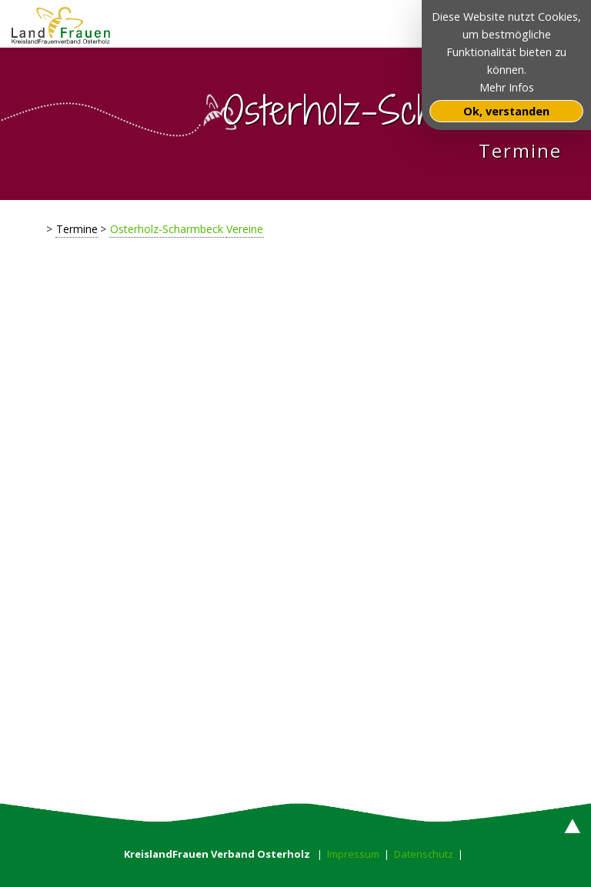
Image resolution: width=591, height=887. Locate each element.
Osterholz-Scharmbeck (166, 229)
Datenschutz (423, 854)
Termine (77, 229)
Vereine (244, 229)
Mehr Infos (506, 87)
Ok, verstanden (506, 111)
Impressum (353, 854)
